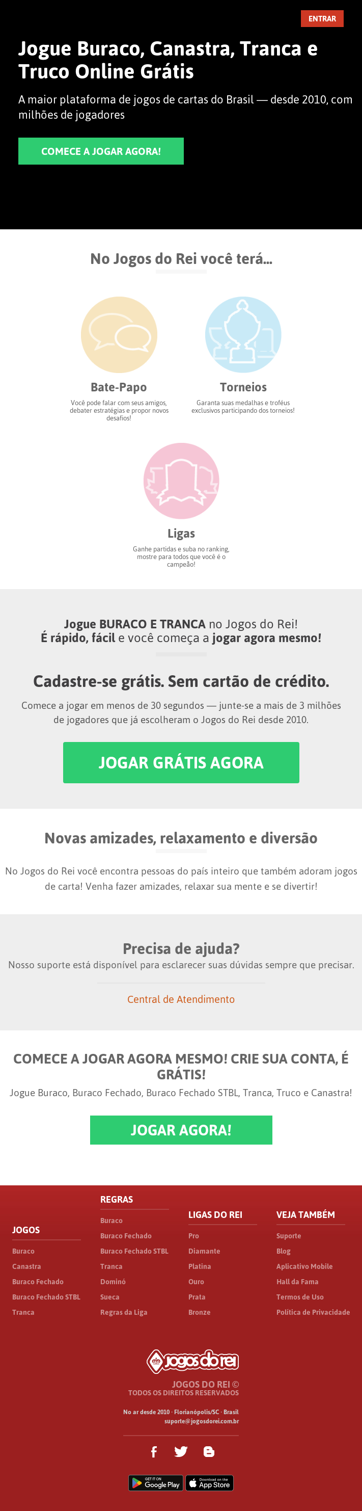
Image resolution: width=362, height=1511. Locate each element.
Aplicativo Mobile (304, 1266)
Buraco (23, 1251)
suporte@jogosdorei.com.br (201, 1421)
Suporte (288, 1236)
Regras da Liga (124, 1312)
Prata (197, 1297)
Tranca (23, 1312)
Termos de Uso (300, 1297)
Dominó (113, 1282)
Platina (199, 1266)
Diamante (204, 1251)
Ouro (196, 1282)
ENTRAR (322, 18)
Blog (283, 1251)
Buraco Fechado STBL (46, 1297)
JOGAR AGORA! (181, 1130)
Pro (193, 1236)
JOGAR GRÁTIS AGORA (181, 762)
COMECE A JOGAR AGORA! (101, 151)
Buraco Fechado (38, 1282)
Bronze (199, 1312)
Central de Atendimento (181, 999)
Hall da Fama (297, 1282)
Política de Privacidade (313, 1312)
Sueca (110, 1297)
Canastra (26, 1266)
